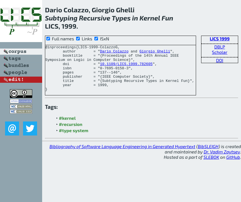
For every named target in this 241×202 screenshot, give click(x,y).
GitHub (233, 166)
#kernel (67, 127)
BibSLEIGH (208, 155)
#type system (73, 139)
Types (121, 18)
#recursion (71, 133)
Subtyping (61, 18)
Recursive (94, 18)
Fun (167, 18)
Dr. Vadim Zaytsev (222, 161)
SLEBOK (211, 166)
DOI (219, 60)
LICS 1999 (220, 38)
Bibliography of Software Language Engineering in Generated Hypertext (122, 155)
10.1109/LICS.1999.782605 (126, 67)
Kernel (149, 18)
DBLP (219, 46)
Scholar (219, 52)
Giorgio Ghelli (154, 52)
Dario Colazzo (114, 52)
